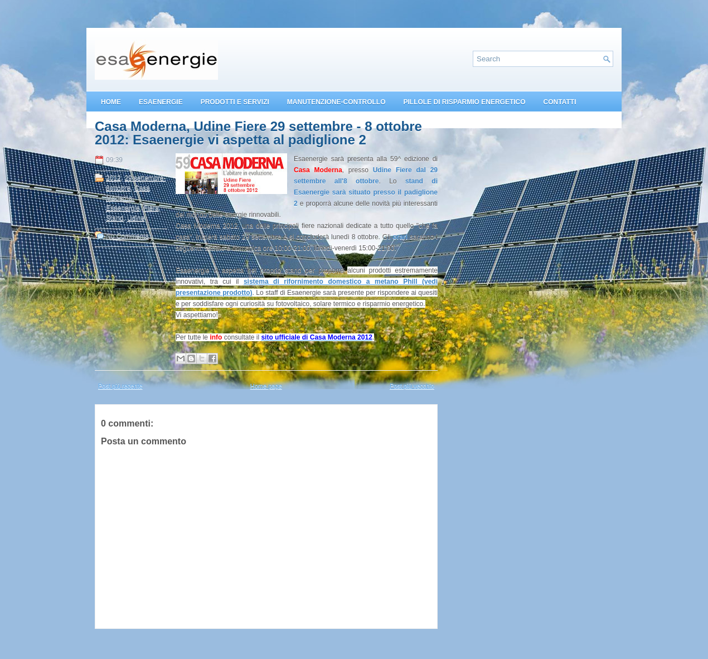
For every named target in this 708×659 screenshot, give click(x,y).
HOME (111, 102)
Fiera (150, 208)
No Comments (127, 236)
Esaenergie (123, 208)
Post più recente (120, 385)
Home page (266, 385)
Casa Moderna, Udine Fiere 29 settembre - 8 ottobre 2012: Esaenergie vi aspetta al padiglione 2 (258, 133)
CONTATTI (560, 102)
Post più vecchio (412, 385)
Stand (114, 218)
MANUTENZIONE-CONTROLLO (336, 102)
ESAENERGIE (161, 102)
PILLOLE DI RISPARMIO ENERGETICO (464, 102)
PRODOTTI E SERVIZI (235, 102)
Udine (135, 218)
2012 (113, 178)
